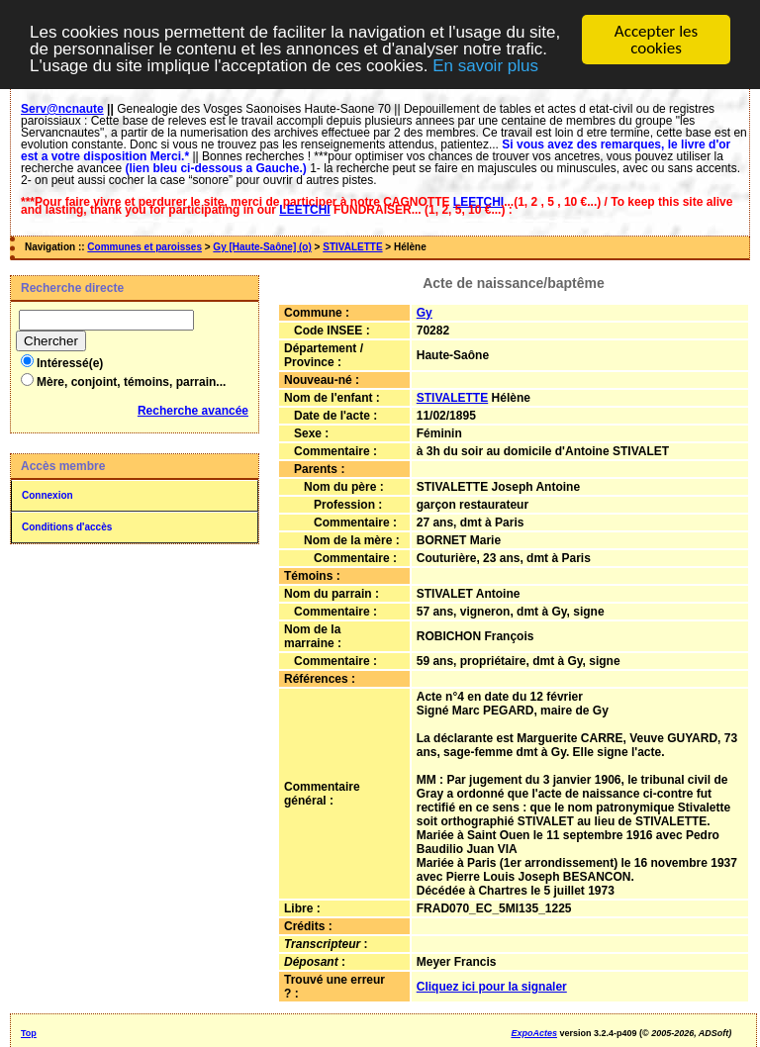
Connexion (47, 495)
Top (29, 1033)
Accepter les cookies (656, 39)
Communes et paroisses (144, 246)
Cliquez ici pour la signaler (492, 987)
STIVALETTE (352, 246)
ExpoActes (534, 1033)
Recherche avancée (193, 411)
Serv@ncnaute (62, 109)
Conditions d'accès (67, 527)
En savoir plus (485, 64)
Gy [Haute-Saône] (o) (262, 246)
